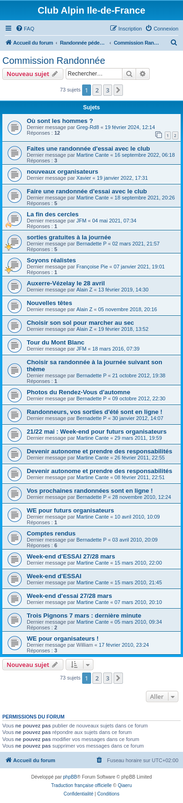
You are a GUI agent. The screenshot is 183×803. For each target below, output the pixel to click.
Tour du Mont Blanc (55, 342)
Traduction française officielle (81, 785)
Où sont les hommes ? (60, 120)
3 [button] (107, 90)
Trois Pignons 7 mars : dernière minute (84, 615)
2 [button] (97, 90)
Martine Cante (92, 155)
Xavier (83, 178)
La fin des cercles (53, 214)
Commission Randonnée (53, 60)
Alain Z (84, 289)
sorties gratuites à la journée (69, 237)
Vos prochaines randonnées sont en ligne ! (90, 490)
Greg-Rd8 (87, 127)
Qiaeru (125, 785)
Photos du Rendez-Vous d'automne (78, 392)
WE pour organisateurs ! (63, 638)
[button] (118, 90)
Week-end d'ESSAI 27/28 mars (71, 556)
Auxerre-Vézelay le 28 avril (66, 283)
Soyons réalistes (51, 260)
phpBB (70, 777)
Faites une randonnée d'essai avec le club (88, 148)
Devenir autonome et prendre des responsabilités (99, 451)
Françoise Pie (92, 266)
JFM (81, 220)
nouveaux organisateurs (62, 171)
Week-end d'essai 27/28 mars (69, 595)
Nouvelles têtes (49, 302)
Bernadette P (91, 243)
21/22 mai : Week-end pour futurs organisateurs (97, 431)
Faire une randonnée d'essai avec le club (87, 191)
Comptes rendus (51, 533)
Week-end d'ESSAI (54, 576)
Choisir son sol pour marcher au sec (80, 322)
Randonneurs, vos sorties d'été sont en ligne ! (94, 411)
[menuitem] (24, 28)
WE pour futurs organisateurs (70, 510)
